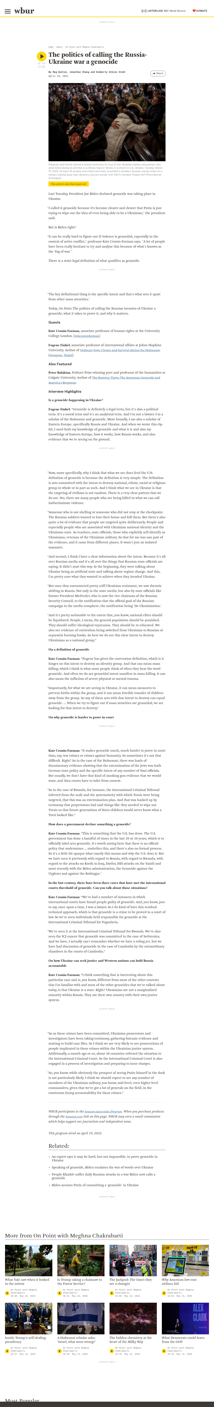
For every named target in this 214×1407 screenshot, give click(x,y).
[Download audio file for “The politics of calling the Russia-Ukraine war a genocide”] (39, 64)
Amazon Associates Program (104, 1112)
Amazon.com (87, 1117)
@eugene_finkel (78, 356)
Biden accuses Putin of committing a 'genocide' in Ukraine (95, 1186)
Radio (60, 48)
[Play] (7, 1294)
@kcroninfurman (87, 337)
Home (50, 48)
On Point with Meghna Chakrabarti (85, 48)
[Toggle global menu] (8, 12)
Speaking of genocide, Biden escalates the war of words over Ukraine (102, 1168)
